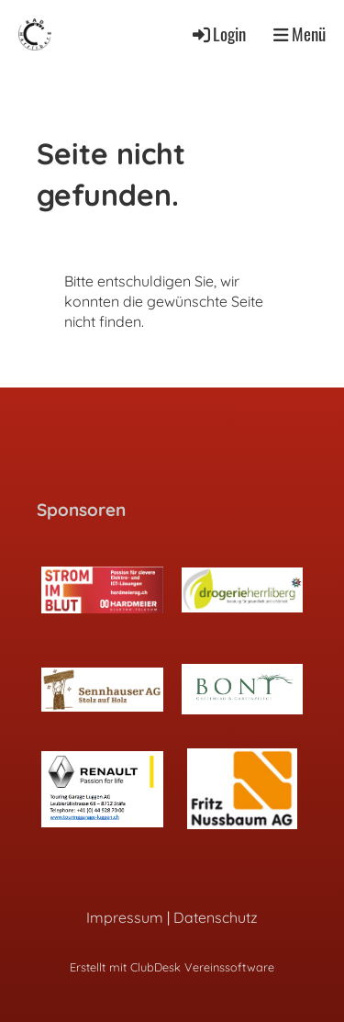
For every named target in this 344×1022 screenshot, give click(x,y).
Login (218, 33)
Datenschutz (215, 917)
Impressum (124, 917)
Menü (299, 34)
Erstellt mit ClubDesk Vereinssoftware (172, 967)
